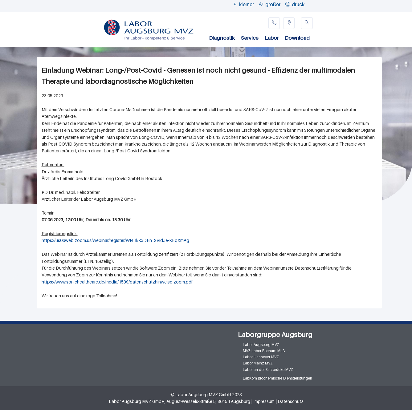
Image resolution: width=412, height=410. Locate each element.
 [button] (287, 4)
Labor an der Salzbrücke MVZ (268, 369)
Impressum (264, 401)
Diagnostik (222, 38)
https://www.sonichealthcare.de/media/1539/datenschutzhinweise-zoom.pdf (117, 281)
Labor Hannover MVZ (261, 357)
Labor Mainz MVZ (258, 363)
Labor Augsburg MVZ (261, 344)
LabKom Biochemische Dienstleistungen (277, 378)
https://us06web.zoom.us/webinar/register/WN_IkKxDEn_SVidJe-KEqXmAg (115, 240)
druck (298, 4)
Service (250, 38)
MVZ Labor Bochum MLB (264, 350)
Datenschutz (291, 401)
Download (297, 38)
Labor (272, 38)
